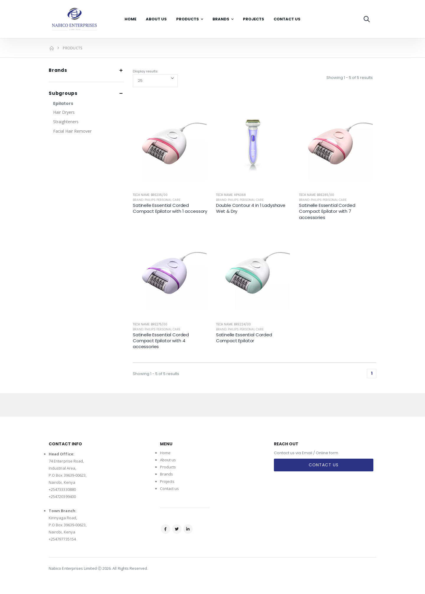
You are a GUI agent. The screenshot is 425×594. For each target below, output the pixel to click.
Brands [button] (58, 70)
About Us (156, 19)
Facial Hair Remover (72, 131)
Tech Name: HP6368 (231, 195)
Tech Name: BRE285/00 (316, 195)
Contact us (169, 488)
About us (168, 459)
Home (130, 19)
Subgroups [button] (63, 93)
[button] (367, 19)
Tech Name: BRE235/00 (150, 195)
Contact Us (287, 19)
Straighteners (66, 121)
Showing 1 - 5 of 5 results (349, 77)
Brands (220, 19)
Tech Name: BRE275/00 (150, 324)
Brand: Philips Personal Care (156, 200)
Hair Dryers (64, 112)
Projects (253, 19)
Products (187, 19)
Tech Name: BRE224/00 (233, 324)
